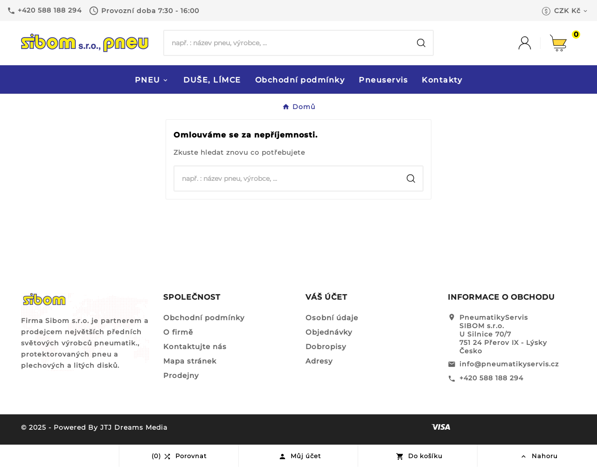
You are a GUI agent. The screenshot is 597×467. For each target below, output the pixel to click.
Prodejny (181, 375)
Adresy (319, 361)
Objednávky (328, 332)
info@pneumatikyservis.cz (509, 364)
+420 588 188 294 (491, 378)
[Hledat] (287, 43)
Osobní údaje (331, 317)
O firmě (178, 332)
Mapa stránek (189, 361)
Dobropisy (325, 346)
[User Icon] (534, 42)
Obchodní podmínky (203, 317)
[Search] (421, 43)
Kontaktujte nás (195, 346)
